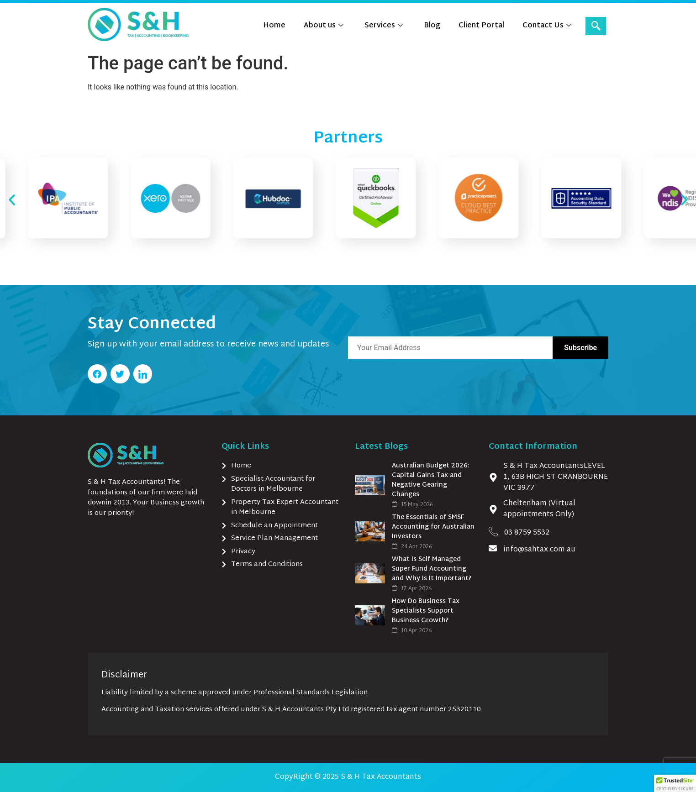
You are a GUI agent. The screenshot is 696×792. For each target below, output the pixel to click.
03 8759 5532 (526, 533)
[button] (12, 200)
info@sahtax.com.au (539, 549)
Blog (432, 25)
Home (274, 25)
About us (323, 25)
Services (383, 25)
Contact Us (546, 25)
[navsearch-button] (595, 26)
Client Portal (481, 25)
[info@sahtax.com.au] (493, 548)
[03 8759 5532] (493, 531)
